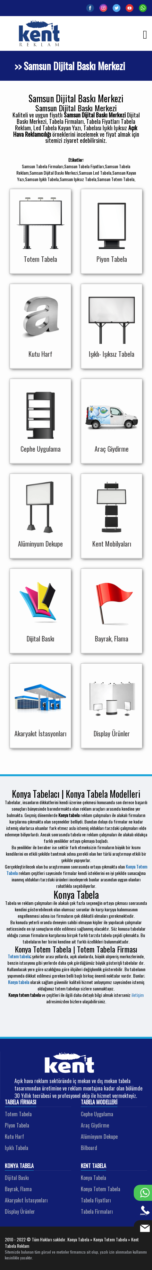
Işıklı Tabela (16, 1148)
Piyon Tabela (17, 1125)
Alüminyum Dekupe (99, 1136)
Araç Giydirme (95, 1125)
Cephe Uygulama (97, 1114)
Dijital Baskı (17, 1178)
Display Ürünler (20, 1211)
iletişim (137, 994)
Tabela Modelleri (99, 1102)
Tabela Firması (20, 1102)
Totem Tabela (18, 1114)
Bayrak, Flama (18, 1189)
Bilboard (89, 1148)
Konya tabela (18, 982)
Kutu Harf (14, 1136)
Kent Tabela (93, 1166)
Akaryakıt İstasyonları (26, 1200)
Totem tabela (19, 956)
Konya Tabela (19, 1166)
